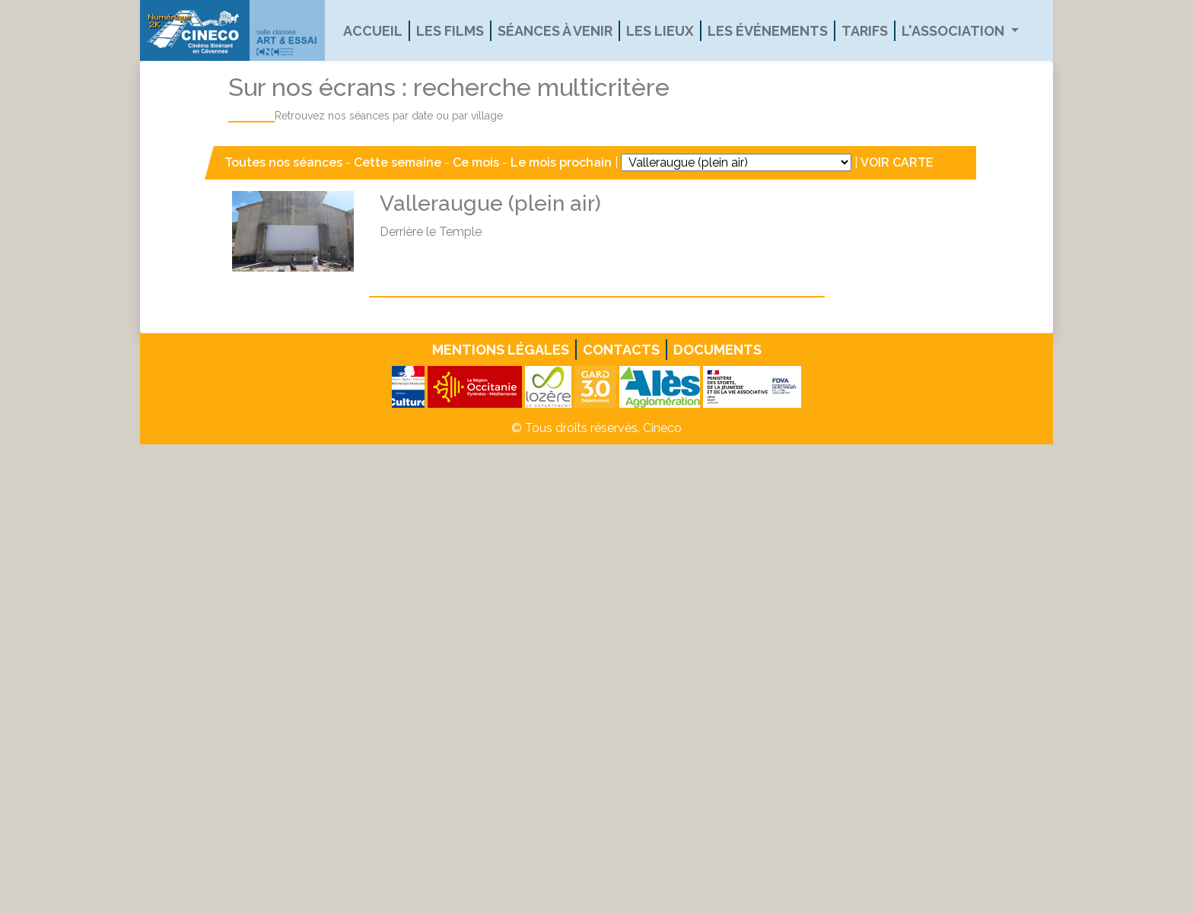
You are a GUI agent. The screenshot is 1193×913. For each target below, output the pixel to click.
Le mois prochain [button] (561, 162)
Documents (717, 350)
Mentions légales (500, 350)
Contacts (621, 350)
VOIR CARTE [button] (897, 162)
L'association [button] (954, 31)
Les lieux (660, 31)
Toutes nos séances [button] (284, 162)
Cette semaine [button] (397, 162)
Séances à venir (555, 31)
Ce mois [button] (476, 162)
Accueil (372, 31)
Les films (450, 31)
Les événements (768, 31)
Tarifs (864, 31)
